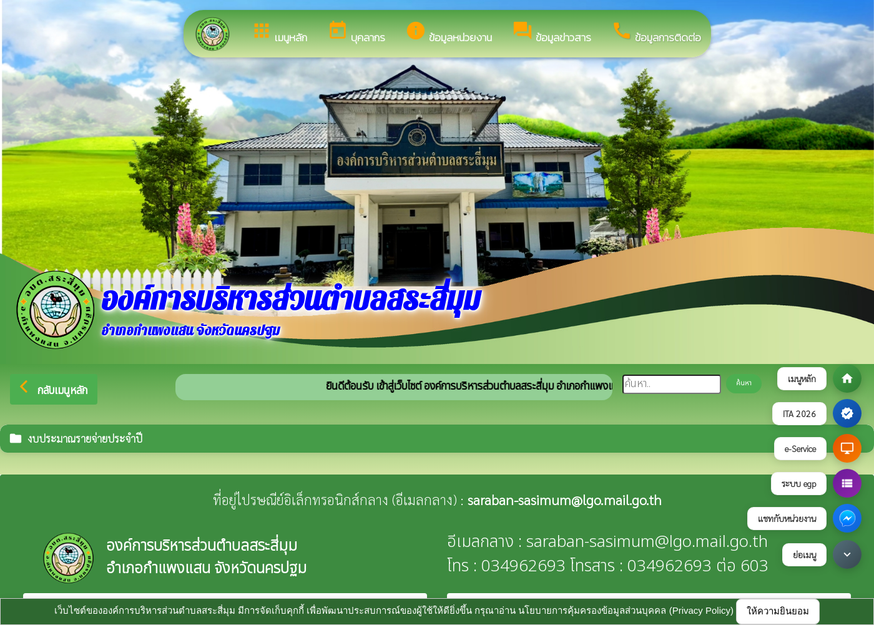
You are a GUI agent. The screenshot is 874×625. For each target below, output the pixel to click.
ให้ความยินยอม (778, 611)
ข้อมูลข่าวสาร (551, 33)
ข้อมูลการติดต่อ (656, 33)
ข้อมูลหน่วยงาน (448, 33)
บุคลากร (356, 33)
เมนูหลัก (279, 33)
